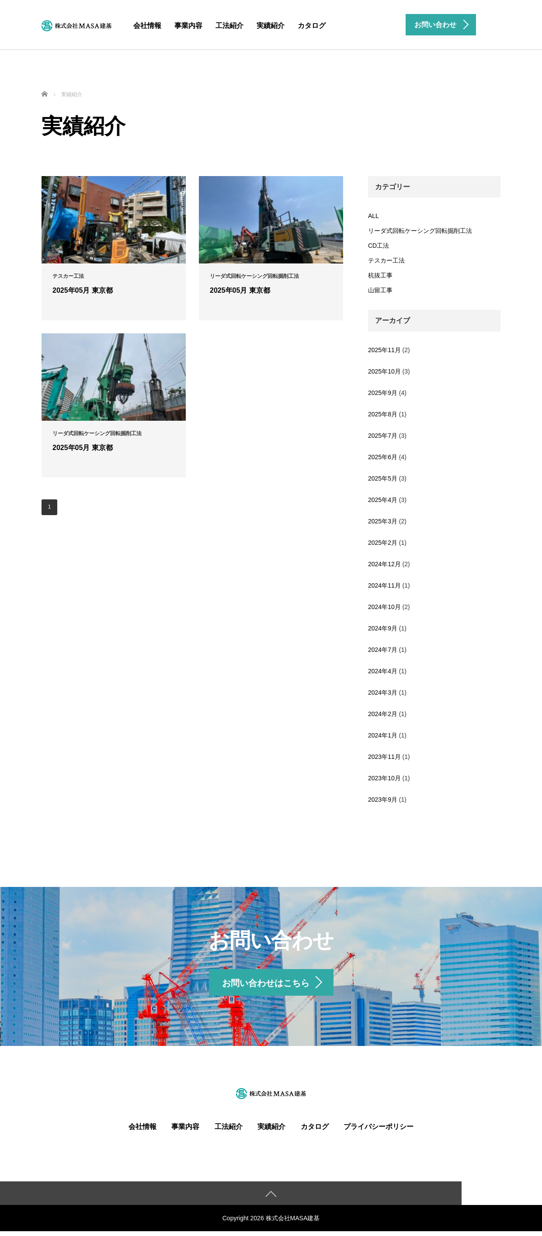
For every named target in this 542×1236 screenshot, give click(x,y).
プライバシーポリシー (378, 1131)
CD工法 (378, 245)
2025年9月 (382, 392)
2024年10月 (384, 606)
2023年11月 (384, 756)
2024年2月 (382, 713)
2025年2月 (382, 542)
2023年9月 (382, 799)
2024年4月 (382, 671)
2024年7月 (382, 649)
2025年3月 (382, 521)
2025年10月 (384, 371)
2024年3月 (382, 692)
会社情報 (147, 25)
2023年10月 (384, 778)
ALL (373, 215)
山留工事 (380, 290)
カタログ (312, 25)
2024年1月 (382, 735)
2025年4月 (382, 499)
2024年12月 (384, 564)
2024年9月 (382, 628)
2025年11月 (384, 349)
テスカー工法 (386, 260)
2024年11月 (384, 585)
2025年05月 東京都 (82, 290)
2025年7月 (382, 435)
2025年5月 (382, 478)
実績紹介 (271, 25)
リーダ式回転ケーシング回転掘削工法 (420, 230)
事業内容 (188, 25)
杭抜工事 (380, 275)
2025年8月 (382, 414)
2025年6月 (382, 457)
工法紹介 (229, 25)
